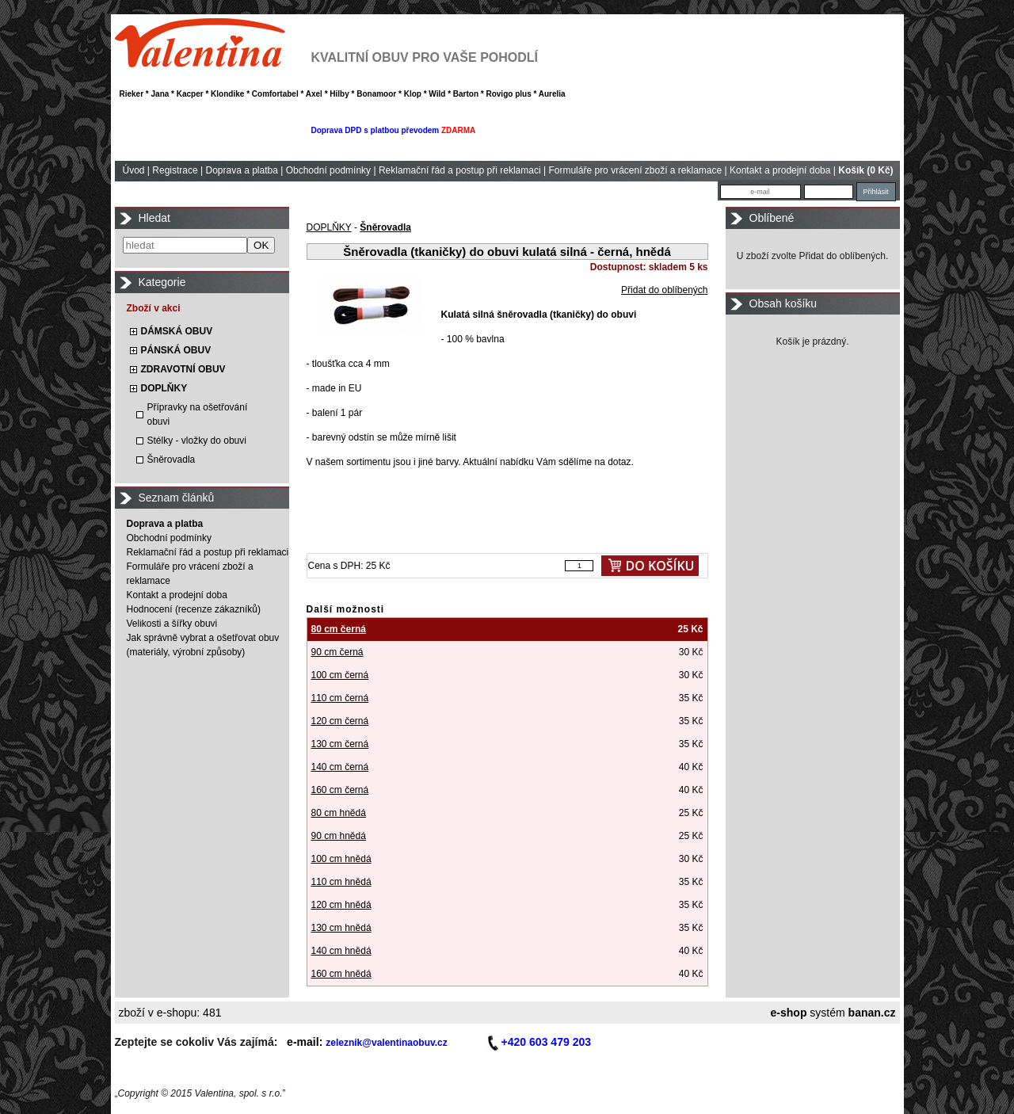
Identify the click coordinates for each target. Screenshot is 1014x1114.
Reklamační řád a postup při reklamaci (460, 170)
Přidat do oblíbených (664, 290)
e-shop (789, 1012)
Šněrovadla (171, 459)
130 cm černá (340, 744)
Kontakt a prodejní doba (780, 170)
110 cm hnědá (341, 881)
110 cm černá (340, 698)
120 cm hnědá (341, 904)
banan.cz (872, 1012)
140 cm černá (340, 767)
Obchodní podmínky (328, 170)
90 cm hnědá (338, 835)
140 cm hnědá (341, 950)
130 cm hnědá (341, 927)
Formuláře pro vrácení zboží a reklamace (635, 170)
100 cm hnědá (341, 858)
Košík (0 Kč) (865, 170)
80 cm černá (338, 629)
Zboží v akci (154, 308)
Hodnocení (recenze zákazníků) (194, 609)
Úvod (134, 170)
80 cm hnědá (338, 812)
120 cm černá (340, 721)
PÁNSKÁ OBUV (176, 350)
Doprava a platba (241, 170)
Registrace (174, 170)
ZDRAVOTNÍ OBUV (183, 369)
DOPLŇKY (164, 388)
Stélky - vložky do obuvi (196, 440)
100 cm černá (340, 675)
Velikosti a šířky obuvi (172, 623)
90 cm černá (337, 652)
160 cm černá (340, 789)
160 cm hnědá (341, 973)
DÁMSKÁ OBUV (177, 331)
